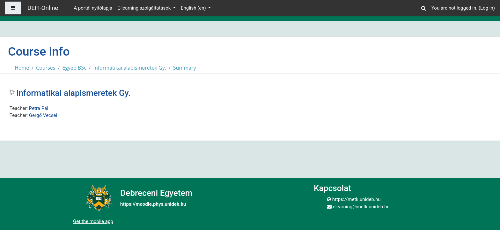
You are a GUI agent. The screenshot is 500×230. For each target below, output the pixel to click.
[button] (423, 7)
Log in (486, 8)
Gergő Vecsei (43, 115)
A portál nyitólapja (93, 8)
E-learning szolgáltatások (144, 8)
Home (22, 67)
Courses (45, 67)
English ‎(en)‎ (194, 8)
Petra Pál (38, 108)
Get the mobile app (93, 221)
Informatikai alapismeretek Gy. (129, 67)
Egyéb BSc (74, 67)
